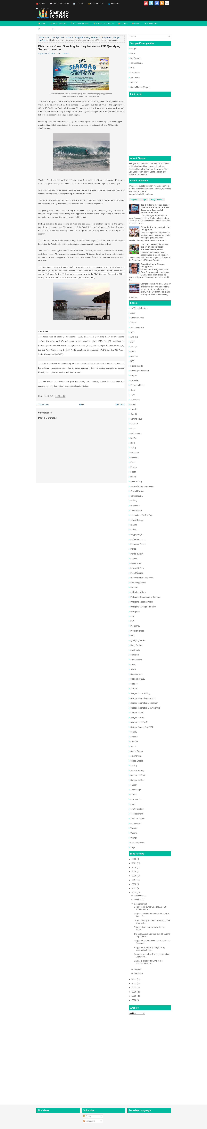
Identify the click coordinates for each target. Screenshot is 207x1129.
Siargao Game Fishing (140, 693)
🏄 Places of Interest (103, 23)
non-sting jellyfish (138, 583)
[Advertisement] (150, 1059)
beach (133, 351)
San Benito (135, 73)
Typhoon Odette (137, 818)
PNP (132, 621)
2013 (134, 979)
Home (41, 37)
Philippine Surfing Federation (87, 37)
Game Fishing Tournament (142, 486)
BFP (132, 361)
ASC (48, 37)
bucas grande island (139, 371)
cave (132, 395)
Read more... (142, 175)
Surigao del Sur (137, 780)
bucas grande (136, 366)
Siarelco (134, 684)
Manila (133, 549)
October (137, 900)
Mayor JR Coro (137, 568)
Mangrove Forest (138, 544)
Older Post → (121, 405)
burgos (133, 376)
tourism (133, 794)
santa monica (136, 660)
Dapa (132, 53)
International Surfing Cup (141, 515)
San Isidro (135, 77)
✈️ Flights (43, 29)
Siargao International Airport (142, 698)
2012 (134, 983)
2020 (134, 867)
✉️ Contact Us (42, 9)
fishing (133, 477)
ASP (62, 37)
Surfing (42, 40)
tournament (135, 799)
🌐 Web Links (114, 4)
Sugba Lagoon (136, 761)
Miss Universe (136, 573)
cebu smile (135, 400)
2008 (134, 1000)
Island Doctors (137, 520)
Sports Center (136, 751)
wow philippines (137, 843)
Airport (133, 323)
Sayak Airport (136, 674)
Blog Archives (156, 200)
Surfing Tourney (137, 770)
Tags (144, 200)
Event (133, 462)
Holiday (133, 501)
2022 (134, 859)
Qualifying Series (137, 640)
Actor (132, 313)
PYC (132, 635)
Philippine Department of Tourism (145, 597)
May (136, 969)
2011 (134, 987)
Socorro (133, 82)
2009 (134, 996)
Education (134, 453)
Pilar (132, 68)
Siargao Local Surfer (139, 722)
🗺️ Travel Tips (150, 23)
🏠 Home (42, 23)
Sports (133, 746)
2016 (134, 884)
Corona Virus (136, 419)
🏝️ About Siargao (58, 23)
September (139, 904)
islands (133, 525)
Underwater (135, 823)
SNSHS (133, 732)
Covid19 (134, 424)
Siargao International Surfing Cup (145, 708)
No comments (64, 53)
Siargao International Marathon (144, 703)
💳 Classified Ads (96, 4)
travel (132, 804)
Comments (89, 1121)
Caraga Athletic (137, 385)
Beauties (134, 356)
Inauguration (136, 510)
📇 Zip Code (78, 4)
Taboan (133, 785)
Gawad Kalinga (137, 491)
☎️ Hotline (41, 4)
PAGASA (134, 587)
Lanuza (133, 530)
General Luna (136, 63)
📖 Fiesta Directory (59, 4)
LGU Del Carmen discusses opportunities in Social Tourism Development (154, 247)
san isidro (134, 655)
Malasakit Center (137, 539)
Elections (134, 457)
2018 (134, 876)
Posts (87, 1116)
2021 (134, 863)
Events (133, 467)
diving (133, 448)
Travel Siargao (137, 809)
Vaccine (133, 833)
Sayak (133, 669)
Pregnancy (135, 626)
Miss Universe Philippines (141, 578)
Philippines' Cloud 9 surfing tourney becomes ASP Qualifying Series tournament (79, 48)
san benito (135, 650)
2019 (134, 871)
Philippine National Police (141, 602)
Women (133, 838)
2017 (134, 880)
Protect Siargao (137, 631)
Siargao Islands (137, 717)
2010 (134, 992)
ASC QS (55, 37)
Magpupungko (136, 534)
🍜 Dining (136, 23)
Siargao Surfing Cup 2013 (141, 727)
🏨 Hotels (122, 23)
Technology (135, 790)
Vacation (134, 828)
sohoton (134, 741)
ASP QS (134, 346)
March (137, 973)
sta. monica (135, 756)
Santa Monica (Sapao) (140, 87)
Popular (134, 200)
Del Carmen (135, 58)
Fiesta (133, 472)
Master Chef (135, 563)
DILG (132, 443)
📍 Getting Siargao (80, 23)
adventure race (137, 318)
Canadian (134, 380)
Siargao (116, 37)
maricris (133, 558)
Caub (132, 390)
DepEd (133, 438)
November (138, 895)
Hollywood (135, 506)
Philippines (107, 37)
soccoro (134, 737)
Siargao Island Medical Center (156, 284)
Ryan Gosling (136, 645)
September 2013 (137, 679)
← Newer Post (42, 405)
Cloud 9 (69, 37)
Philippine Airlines (138, 592)
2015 (134, 888)
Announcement (137, 327)
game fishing (136, 481)
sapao (133, 664)
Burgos (133, 48)
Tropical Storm (136, 814)
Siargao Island (136, 713)
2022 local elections (139, 308)
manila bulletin (136, 554)
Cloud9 (133, 414)
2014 (134, 892)
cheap (133, 404)
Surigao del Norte (138, 775)
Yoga (132, 847)
